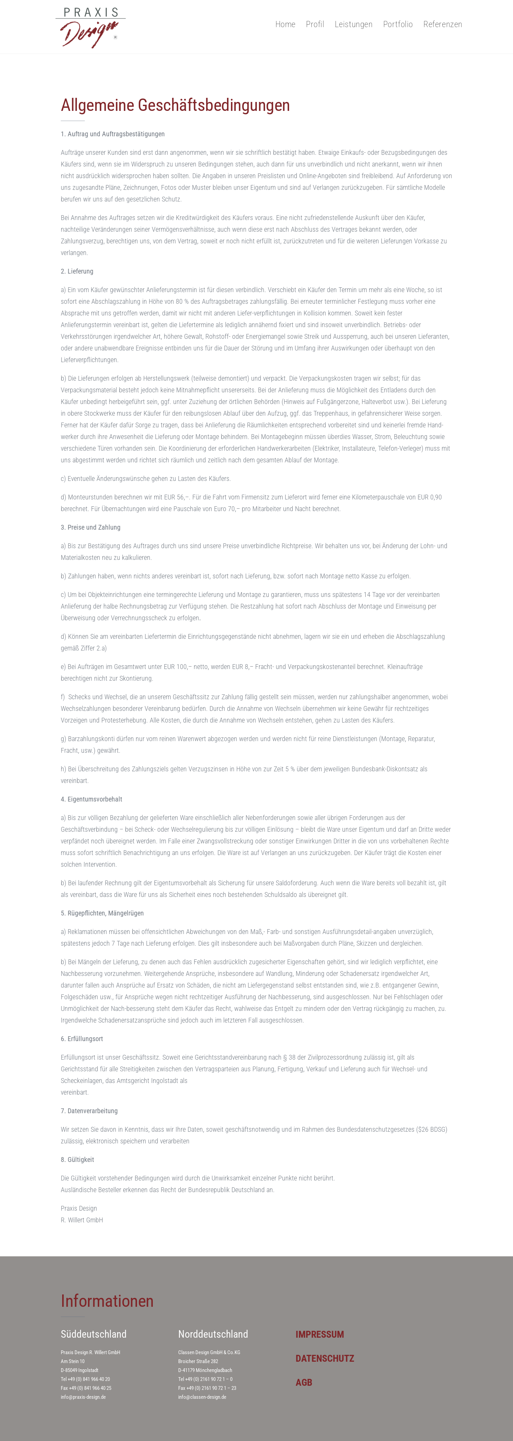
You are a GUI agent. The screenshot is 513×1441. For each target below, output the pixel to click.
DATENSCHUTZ (327, 1358)
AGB (305, 1382)
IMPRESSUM (322, 1334)
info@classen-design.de (202, 1397)
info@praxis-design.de (83, 1397)
